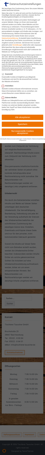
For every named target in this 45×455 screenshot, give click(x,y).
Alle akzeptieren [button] (22, 111)
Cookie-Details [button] (27, 132)
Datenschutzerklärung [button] (38, 132)
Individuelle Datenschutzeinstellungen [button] (11, 132)
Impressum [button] (23, 134)
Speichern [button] (22, 118)
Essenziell (8, 67)
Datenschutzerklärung (10, 31)
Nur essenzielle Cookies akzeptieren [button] (22, 125)
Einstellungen (17, 38)
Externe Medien (10, 91)
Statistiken (8, 79)
